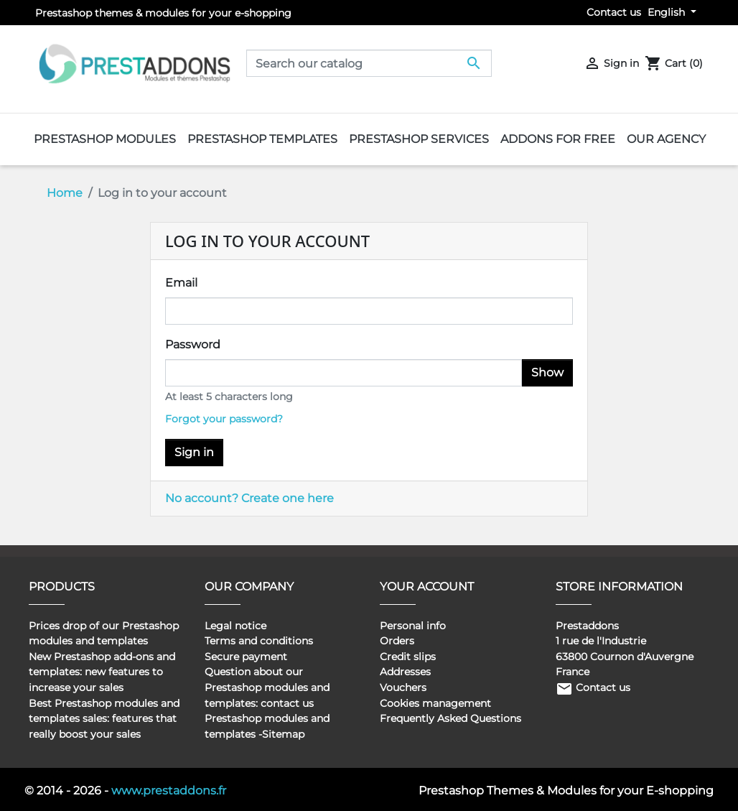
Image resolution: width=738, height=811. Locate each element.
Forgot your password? (224, 418)
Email (181, 282)
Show (547, 372)
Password (192, 344)
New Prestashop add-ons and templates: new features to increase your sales (102, 672)
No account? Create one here (249, 498)
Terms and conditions (259, 640)
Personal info (413, 625)
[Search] (369, 63)
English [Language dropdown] (668, 12)
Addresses (405, 671)
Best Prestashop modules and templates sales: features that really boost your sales (104, 719)
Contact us (614, 12)
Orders (397, 640)
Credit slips (408, 656)
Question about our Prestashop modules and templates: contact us (267, 687)
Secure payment (246, 656)
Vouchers (403, 687)
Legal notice (235, 625)
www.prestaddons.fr (168, 790)
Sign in (194, 452)
